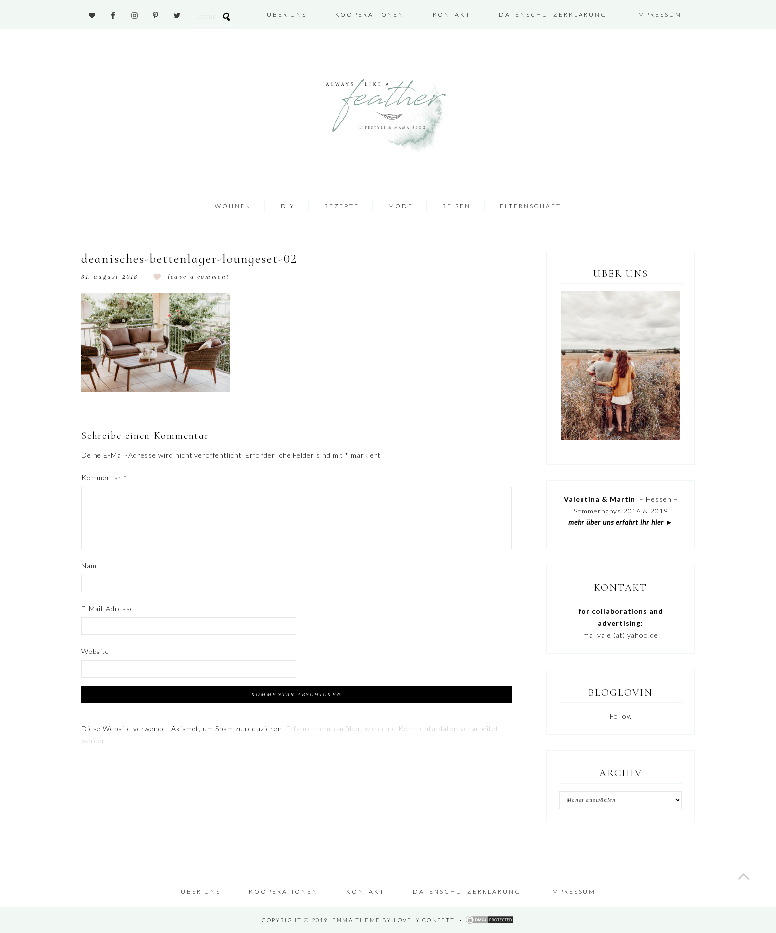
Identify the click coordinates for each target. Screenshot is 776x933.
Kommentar (104, 477)
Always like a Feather (384, 116)
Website (95, 651)
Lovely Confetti (426, 920)
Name (90, 565)
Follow (621, 716)
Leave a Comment (199, 276)
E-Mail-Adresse (107, 609)
